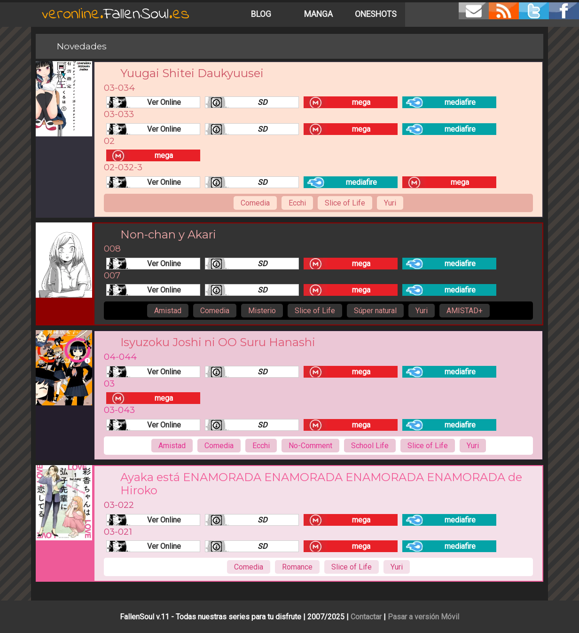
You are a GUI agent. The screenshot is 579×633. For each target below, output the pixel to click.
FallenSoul (115, 14)
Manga (318, 14)
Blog (261, 14)
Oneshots (376, 14)
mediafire (460, 102)
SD (262, 102)
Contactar (366, 616)
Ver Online (164, 102)
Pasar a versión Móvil (423, 616)
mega (361, 102)
